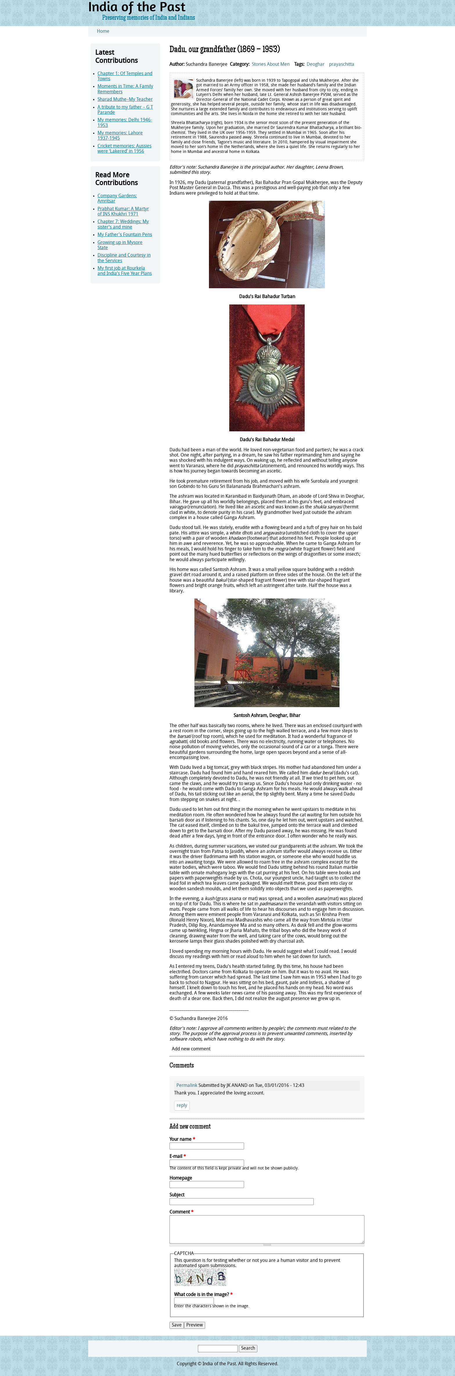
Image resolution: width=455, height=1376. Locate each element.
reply (182, 1105)
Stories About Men (271, 64)
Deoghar (315, 64)
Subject (176, 1195)
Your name (182, 1139)
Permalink (186, 1085)
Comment (181, 1212)
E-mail (177, 1156)
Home (103, 31)
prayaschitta (341, 64)
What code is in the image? (203, 1295)
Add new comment (191, 1049)
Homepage (180, 1178)
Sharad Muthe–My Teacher (125, 99)
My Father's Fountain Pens (125, 235)
